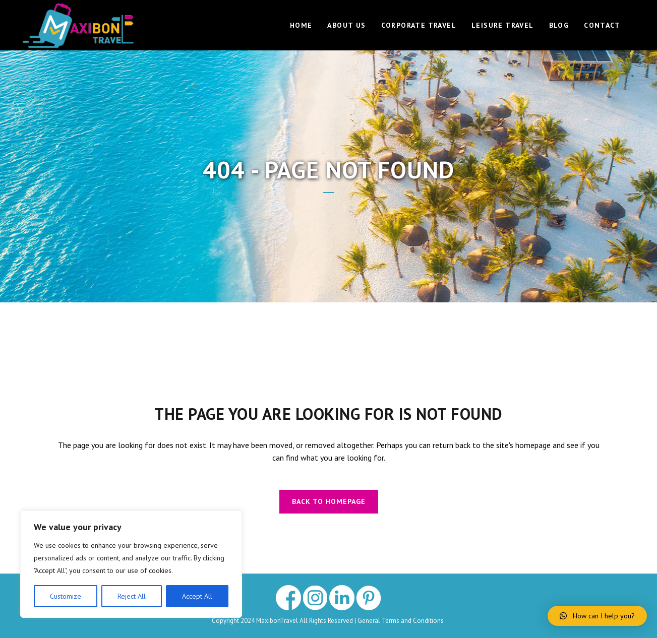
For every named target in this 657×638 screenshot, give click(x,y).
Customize (65, 596)
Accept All (197, 596)
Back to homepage (329, 501)
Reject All (131, 596)
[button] (597, 616)
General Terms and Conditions (401, 620)
